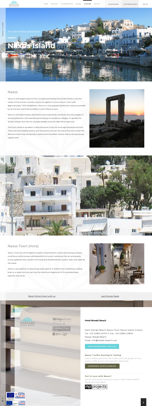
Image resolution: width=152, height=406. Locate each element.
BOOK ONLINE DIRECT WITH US (102, 346)
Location (87, 4)
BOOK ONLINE (114, 4)
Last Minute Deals (110, 296)
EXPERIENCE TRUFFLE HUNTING (102, 366)
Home (46, 4)
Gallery (78, 4)
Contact (97, 4)
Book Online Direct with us (41, 296)
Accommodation (67, 4)
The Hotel (54, 4)
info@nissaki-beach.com (104, 340)
